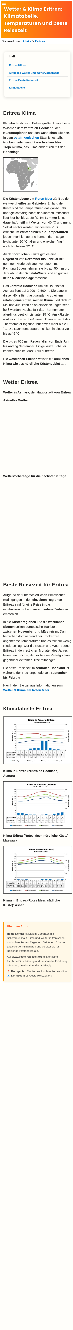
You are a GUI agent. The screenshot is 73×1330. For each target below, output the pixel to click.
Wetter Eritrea (20, 382)
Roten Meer (43, 198)
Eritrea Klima (19, 113)
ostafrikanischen (26, 137)
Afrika (26, 41)
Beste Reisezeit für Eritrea (36, 584)
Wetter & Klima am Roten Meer (26, 690)
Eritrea (40, 41)
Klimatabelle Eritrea (28, 708)
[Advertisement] (37, 1102)
